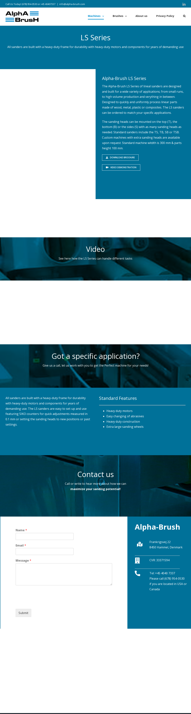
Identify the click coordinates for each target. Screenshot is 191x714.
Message (23, 561)
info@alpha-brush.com (72, 4)
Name (21, 530)
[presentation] (44, 603)
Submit (23, 613)
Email (21, 545)
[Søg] (184, 16)
